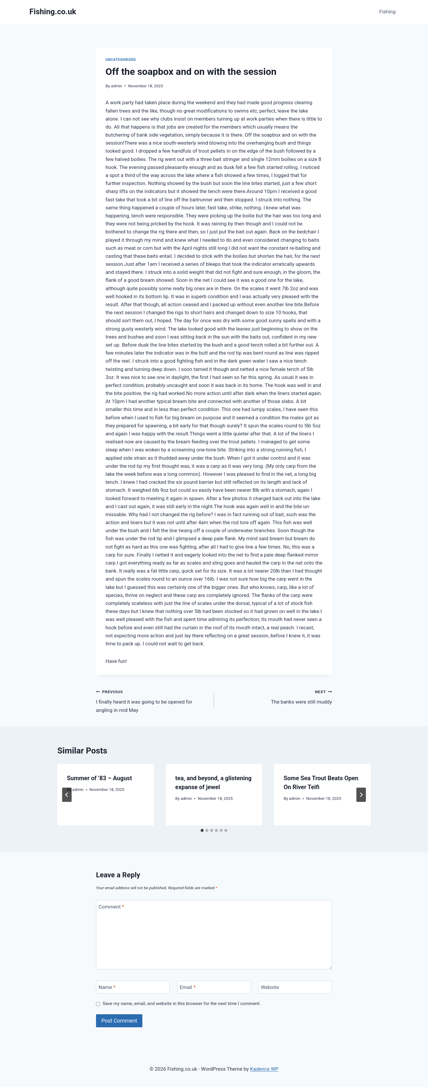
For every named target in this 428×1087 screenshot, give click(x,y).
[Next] (361, 795)
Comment (111, 907)
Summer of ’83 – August (99, 778)
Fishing (387, 12)
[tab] (202, 830)
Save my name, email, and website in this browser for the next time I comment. (182, 1003)
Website (270, 987)
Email (188, 987)
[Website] (295, 987)
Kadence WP (264, 1069)
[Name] (133, 987)
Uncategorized (121, 60)
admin (116, 85)
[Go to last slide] (67, 795)
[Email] (214, 987)
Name (107, 987)
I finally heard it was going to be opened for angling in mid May (152, 700)
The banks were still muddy (275, 696)
